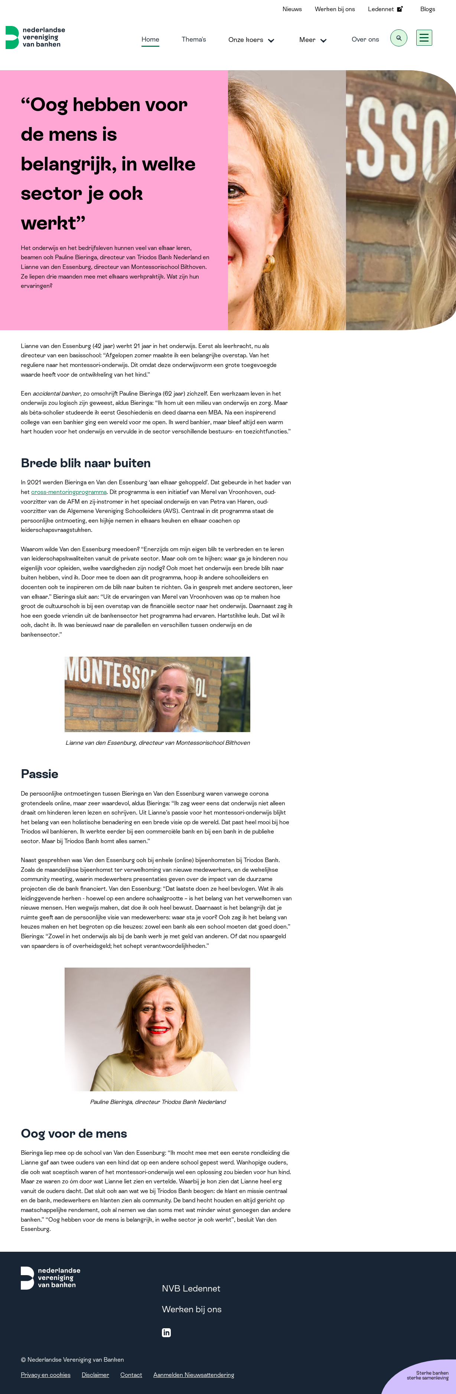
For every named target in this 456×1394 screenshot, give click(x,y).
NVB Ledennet (191, 1288)
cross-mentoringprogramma (69, 491)
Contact (131, 1374)
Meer (314, 40)
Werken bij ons (335, 9)
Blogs (427, 9)
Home (150, 39)
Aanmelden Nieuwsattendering (193, 1374)
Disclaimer (95, 1374)
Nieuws (292, 9)
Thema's (194, 39)
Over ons (365, 39)
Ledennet (386, 8)
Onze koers (252, 40)
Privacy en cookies (46, 1374)
